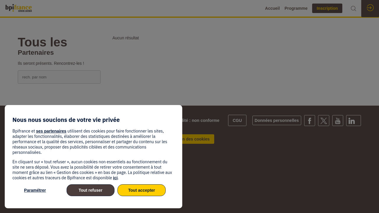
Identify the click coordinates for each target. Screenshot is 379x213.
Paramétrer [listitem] (35, 190)
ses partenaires (51, 131)
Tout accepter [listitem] (141, 190)
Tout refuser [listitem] (91, 190)
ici (115, 177)
